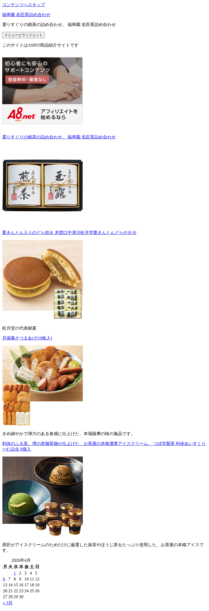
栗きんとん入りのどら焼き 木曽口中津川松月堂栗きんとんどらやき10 (69, 232)
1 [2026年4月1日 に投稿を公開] (15, 573)
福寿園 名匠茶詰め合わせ (26, 14)
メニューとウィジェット (23, 35)
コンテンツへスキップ (23, 4)
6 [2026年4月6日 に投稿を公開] (4, 579)
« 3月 (8, 603)
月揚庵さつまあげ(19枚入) (27, 338)
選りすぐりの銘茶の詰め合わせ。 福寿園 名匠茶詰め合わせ (59, 137)
